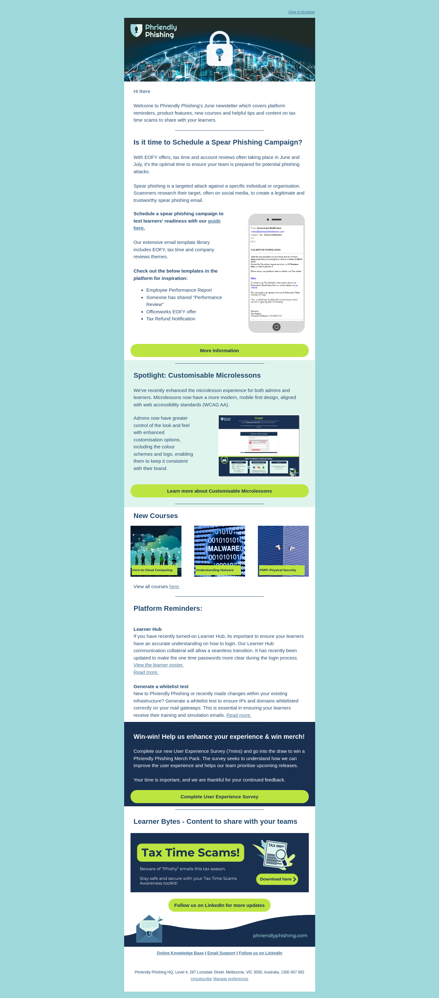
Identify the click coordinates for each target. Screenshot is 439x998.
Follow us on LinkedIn (260, 953)
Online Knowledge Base (180, 953)
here (174, 586)
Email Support (221, 953)
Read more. (146, 672)
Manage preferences (230, 979)
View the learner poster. (159, 664)
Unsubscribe (201, 979)
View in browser (301, 12)
